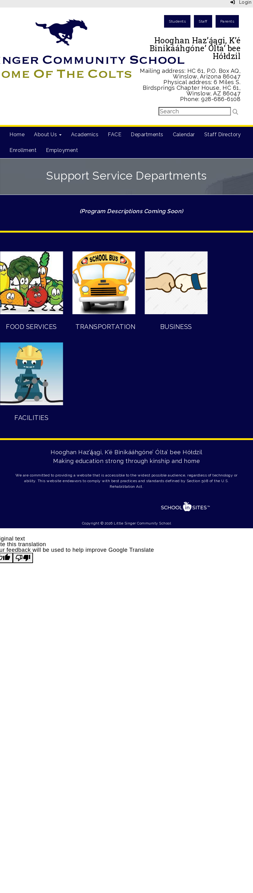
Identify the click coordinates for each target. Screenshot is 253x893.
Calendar (184, 134)
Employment (62, 150)
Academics (85, 134)
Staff (203, 21)
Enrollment (22, 150)
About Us (48, 134)
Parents (227, 21)
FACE (114, 134)
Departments (147, 134)
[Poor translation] (23, 558)
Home (17, 134)
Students (177, 21)
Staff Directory (222, 134)
